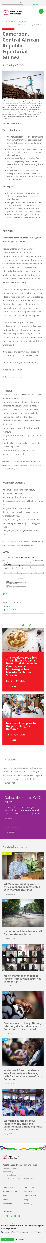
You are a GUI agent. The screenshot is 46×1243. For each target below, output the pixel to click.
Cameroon (7, 606)
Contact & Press (30, 1195)
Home (3, 21)
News (4, 1195)
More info (4, 1235)
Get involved (29, 1187)
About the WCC (8, 1187)
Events (5, 1199)
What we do (7, 1203)
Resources (11, 22)
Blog (26, 1199)
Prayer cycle (23, 22)
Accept (8, 1239)
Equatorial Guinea (10, 609)
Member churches (10, 1191)
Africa (8, 594)
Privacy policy (9, 819)
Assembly (28, 1203)
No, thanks (20, 1239)
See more (12, 686)
